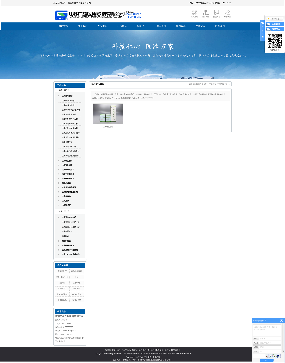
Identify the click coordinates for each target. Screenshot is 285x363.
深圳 (150, 360)
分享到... (276, 29)
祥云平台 (139, 357)
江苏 (134, 360)
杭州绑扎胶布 (67, 161)
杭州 (154, 360)
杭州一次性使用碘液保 (71, 254)
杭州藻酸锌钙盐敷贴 (70, 250)
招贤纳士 (159, 350)
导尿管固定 (62, 288)
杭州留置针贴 (67, 231)
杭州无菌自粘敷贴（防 (71, 227)
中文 (191, 3)
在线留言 (200, 26)
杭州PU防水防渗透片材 (71, 110)
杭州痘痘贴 (66, 196)
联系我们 (220, 26)
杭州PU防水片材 (68, 105)
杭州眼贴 (65, 236)
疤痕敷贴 (76, 288)
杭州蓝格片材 (67, 142)
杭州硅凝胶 (66, 205)
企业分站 (206, 3)
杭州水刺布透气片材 (70, 124)
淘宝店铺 (161, 26)
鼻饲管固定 (76, 294)
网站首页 (63, 26)
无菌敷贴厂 (62, 271)
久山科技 (156, 357)
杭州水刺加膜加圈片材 (71, 151)
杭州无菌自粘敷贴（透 (71, 222)
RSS (223, 3)
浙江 (142, 360)
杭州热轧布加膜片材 (70, 128)
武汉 (158, 360)
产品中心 (102, 26)
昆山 (162, 360)
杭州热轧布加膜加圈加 (71, 137)
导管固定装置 (166, 353)
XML (229, 3)
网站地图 (216, 3)
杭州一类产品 (64, 90)
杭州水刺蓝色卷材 (69, 114)
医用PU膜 (77, 283)
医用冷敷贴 (62, 300)
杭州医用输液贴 (68, 245)
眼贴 (76, 277)
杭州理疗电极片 (68, 170)
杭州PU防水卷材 (68, 101)
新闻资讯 (181, 26)
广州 (146, 360)
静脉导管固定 (76, 271)
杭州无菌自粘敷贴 (69, 217)
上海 (138, 360)
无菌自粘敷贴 (62, 294)
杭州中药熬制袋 (68, 174)
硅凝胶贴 (175, 353)
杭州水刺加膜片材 (69, 147)
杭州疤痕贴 (66, 241)
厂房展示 (122, 26)
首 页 (204, 84)
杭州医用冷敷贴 (68, 179)
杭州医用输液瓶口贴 (70, 192)
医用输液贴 (76, 300)
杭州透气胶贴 (67, 96)
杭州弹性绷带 (67, 165)
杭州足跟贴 (66, 183)
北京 (166, 360)
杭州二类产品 (64, 211)
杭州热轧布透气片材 (70, 119)
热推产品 (116, 360)
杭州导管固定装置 (69, 187)
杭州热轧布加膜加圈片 (71, 133)
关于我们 (83, 26)
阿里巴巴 (141, 26)
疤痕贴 (62, 283)
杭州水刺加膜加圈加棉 (71, 156)
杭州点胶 (65, 201)
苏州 (170, 360)
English (197, 3)
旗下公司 (151, 350)
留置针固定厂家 (62, 277)
